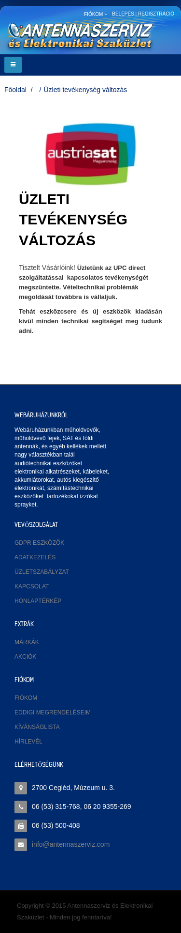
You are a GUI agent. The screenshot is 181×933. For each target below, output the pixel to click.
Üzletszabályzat (41, 572)
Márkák (26, 642)
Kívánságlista (37, 727)
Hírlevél (28, 741)
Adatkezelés (35, 557)
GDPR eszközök (39, 542)
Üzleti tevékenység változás (85, 90)
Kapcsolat (31, 586)
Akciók (25, 656)
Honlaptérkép (37, 601)
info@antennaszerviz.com (71, 844)
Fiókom (25, 698)
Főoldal (15, 90)
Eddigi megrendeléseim (52, 712)
